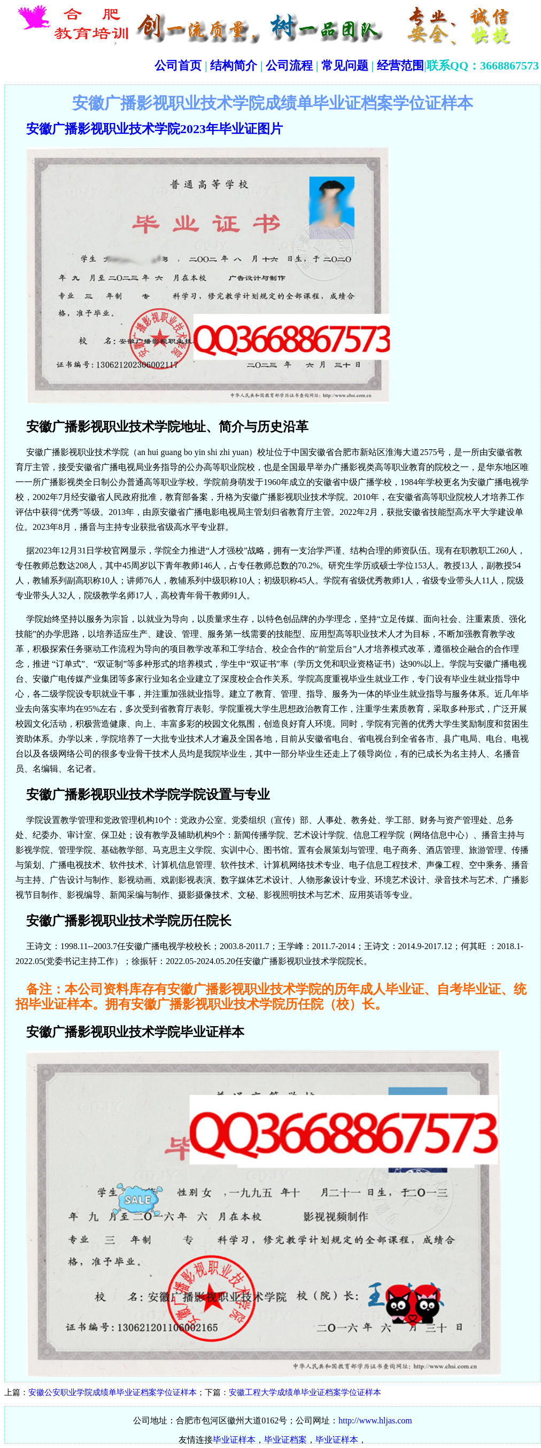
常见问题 (344, 65)
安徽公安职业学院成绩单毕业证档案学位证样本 (112, 1392)
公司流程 (288, 65)
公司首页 (178, 65)
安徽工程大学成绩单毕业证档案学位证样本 (305, 1392)
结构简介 (232, 65)
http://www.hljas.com (375, 1420)
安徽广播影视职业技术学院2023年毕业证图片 (154, 129)
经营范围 (400, 65)
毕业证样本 (234, 1439)
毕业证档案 (285, 1439)
